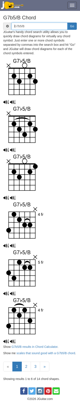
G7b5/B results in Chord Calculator (35, 346)
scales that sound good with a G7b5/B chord (45, 353)
